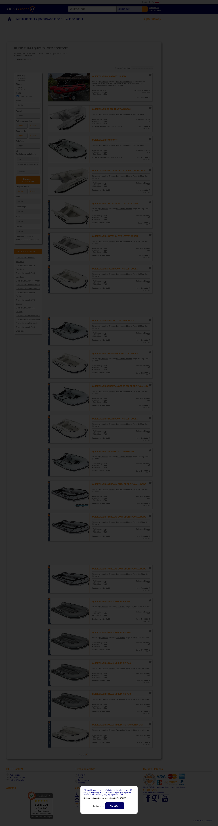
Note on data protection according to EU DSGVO (105, 798)
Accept (114, 805)
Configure (96, 806)
